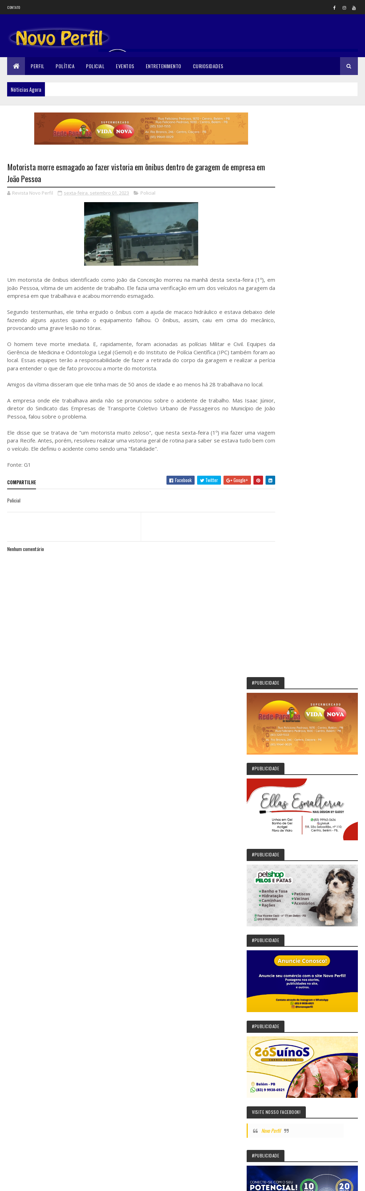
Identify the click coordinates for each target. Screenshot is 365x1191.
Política (65, 66)
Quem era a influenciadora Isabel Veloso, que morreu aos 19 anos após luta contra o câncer (314, 992)
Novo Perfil (301, 484)
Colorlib (34, 1181)
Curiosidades (208, 66)
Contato (13, 7)
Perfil (37, 66)
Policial (95, 66)
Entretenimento (163, 66)
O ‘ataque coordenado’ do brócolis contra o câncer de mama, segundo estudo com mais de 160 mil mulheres (315, 876)
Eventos (125, 66)
